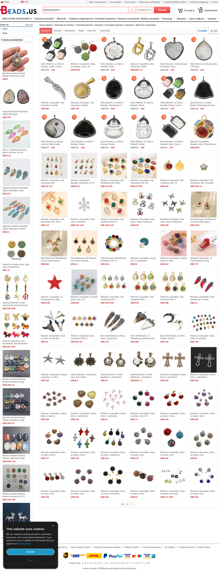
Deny (30, 560)
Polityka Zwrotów (131, 547)
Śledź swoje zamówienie (149, 2)
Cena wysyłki (115, 2)
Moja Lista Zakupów (97, 2)
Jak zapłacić (169, 547)
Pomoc (215, 2)
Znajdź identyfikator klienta (175, 2)
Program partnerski (187, 547)
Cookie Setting (203, 547)
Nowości (57, 31)
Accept (30, 551)
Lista (213, 30)
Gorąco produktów (13, 39)
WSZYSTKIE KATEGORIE (17, 18)
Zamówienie (211, 10)
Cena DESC (105, 31)
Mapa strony (62, 547)
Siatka (202, 30)
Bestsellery (46, 31)
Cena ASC (91, 31)
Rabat (81, 31)
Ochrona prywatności (152, 547)
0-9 (148, 563)
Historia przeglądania (199, 2)
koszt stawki (130, 2)
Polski (5, 2)
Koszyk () (189, 10)
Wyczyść (29, 25)
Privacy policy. (24, 544)
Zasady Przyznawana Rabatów (107, 547)
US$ (24, 2)
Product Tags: (75, 563)
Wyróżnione (70, 31)
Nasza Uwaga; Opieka (80, 547)
